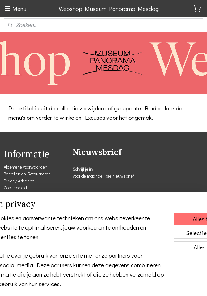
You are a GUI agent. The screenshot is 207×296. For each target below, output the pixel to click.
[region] (62, 231)
